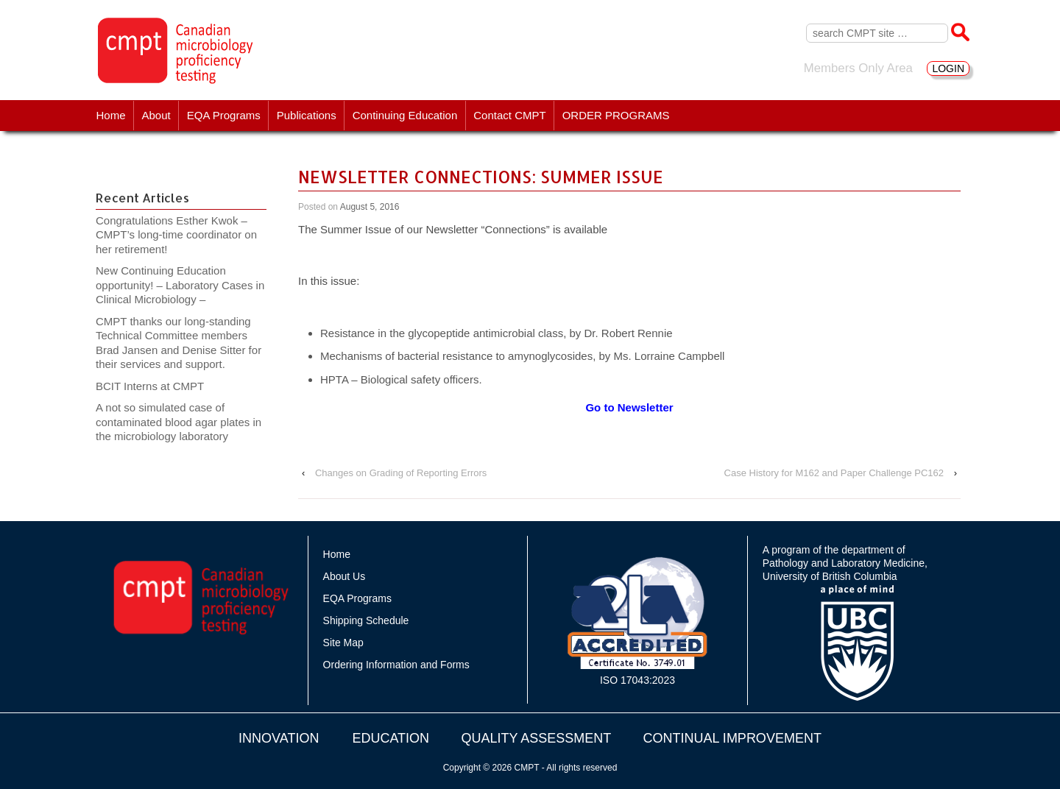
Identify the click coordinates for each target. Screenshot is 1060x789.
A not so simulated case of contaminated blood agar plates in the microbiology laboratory (178, 421)
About (156, 115)
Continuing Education (405, 115)
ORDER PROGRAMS (616, 115)
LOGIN (948, 68)
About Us (344, 576)
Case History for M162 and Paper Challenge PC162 (834, 472)
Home (111, 115)
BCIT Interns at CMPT (157, 386)
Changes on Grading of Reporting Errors (401, 472)
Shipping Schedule (366, 620)
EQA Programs (224, 115)
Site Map (343, 642)
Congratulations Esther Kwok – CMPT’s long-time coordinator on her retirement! (176, 234)
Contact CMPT (509, 115)
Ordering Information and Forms (396, 665)
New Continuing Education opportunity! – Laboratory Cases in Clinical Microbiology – (180, 284)
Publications (306, 115)
